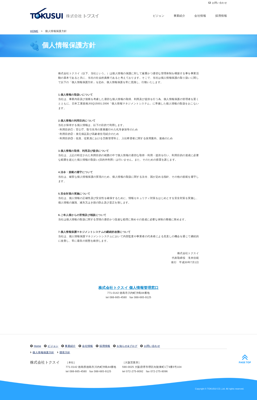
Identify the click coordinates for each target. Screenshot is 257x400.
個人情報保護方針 (43, 352)
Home (37, 345)
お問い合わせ (217, 2)
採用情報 (221, 15)
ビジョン (158, 15)
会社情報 (200, 15)
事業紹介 (179, 15)
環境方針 (64, 352)
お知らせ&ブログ (127, 345)
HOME (34, 31)
